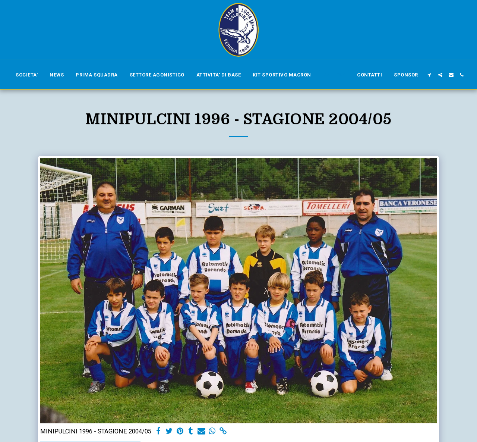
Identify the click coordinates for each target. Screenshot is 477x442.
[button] (429, 74)
